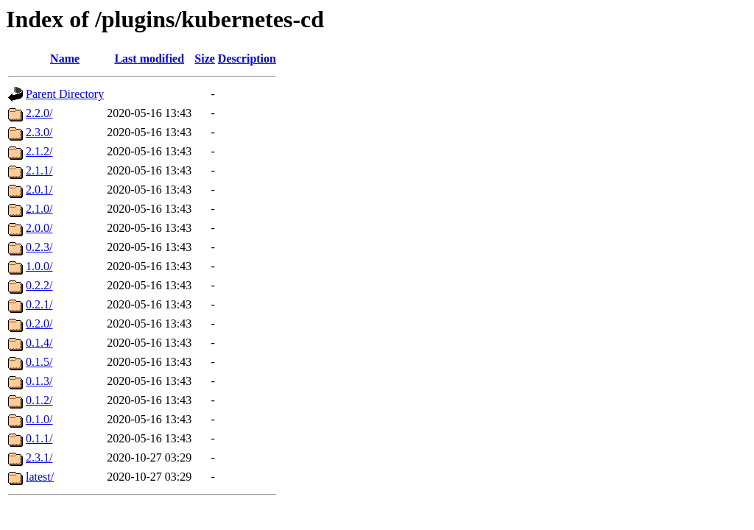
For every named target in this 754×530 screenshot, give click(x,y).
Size (204, 58)
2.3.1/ (39, 457)
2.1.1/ (39, 170)
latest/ (40, 476)
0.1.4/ (39, 342)
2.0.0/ (39, 228)
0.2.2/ (39, 285)
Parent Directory (65, 94)
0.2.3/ (39, 247)
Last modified (149, 58)
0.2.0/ (39, 323)
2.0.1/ (39, 189)
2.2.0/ (39, 113)
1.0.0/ (39, 266)
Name (65, 58)
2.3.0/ (39, 132)
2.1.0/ (39, 208)
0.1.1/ (39, 438)
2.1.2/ (39, 151)
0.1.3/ (39, 381)
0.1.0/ (39, 419)
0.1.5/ (39, 362)
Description (247, 58)
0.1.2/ (39, 400)
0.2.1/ (39, 304)
